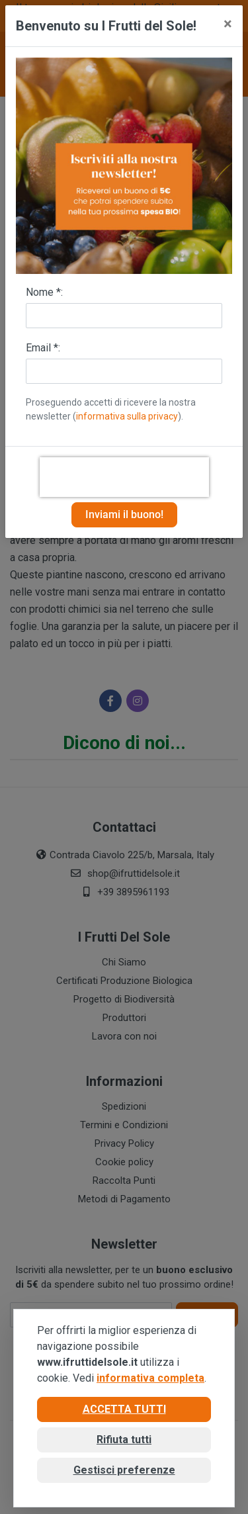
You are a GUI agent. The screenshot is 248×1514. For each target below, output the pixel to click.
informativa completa (150, 1378)
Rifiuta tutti (124, 1439)
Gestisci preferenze (124, 1470)
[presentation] (124, 477)
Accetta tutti (124, 1409)
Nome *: (44, 292)
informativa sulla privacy (127, 416)
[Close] (228, 23)
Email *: (43, 347)
